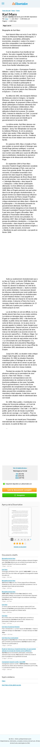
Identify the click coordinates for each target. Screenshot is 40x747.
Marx (3, 681)
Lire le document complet (19, 490)
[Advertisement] (20, 255)
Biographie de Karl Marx (8, 558)
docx (17, 477)
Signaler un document (20, 547)
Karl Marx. (5, 569)
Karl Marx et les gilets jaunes (11, 685)
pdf (17, 475)
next (30, 539)
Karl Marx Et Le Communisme (10, 638)
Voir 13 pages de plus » (20, 468)
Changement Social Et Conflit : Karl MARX (13, 662)
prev (9, 539)
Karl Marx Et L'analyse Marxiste (10, 627)
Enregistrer (19, 495)
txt (17, 473)
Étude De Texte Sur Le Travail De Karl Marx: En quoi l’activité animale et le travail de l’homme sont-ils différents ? (19, 650)
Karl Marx (4, 605)
